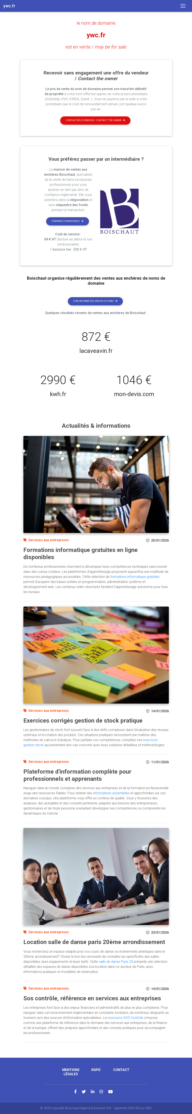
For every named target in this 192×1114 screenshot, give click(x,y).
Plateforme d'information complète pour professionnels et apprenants (77, 775)
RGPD (96, 1070)
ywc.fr (96, 35)
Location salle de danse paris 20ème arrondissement (94, 942)
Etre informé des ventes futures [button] (95, 301)
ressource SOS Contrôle (125, 1018)
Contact (121, 1070)
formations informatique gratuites (135, 577)
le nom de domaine (96, 23)
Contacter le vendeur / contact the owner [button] (95, 120)
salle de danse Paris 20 (116, 962)
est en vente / (96, 47)
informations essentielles (111, 793)
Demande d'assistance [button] (67, 221)
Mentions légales (70, 1072)
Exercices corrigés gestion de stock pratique (82, 720)
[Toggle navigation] (183, 6)
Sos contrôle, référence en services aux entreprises (92, 998)
